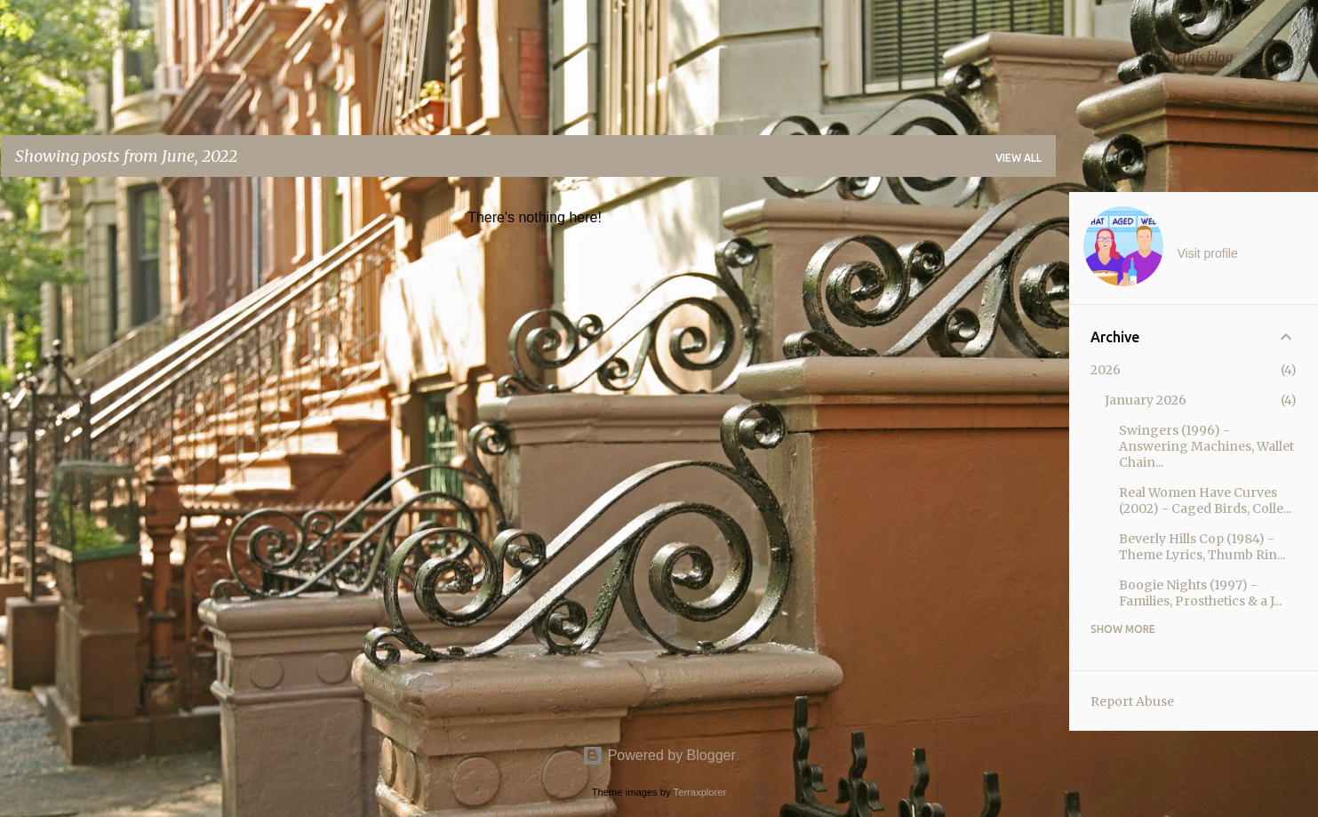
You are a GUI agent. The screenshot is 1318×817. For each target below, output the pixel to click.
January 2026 (1145, 400)
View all (1018, 158)
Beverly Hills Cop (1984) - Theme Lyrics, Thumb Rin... (1202, 547)
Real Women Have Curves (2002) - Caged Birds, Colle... (1205, 501)
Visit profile (1208, 253)
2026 (1105, 370)
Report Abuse (1132, 701)
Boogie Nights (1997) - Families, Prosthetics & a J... (1200, 593)
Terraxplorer (700, 792)
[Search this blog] (1224, 57)
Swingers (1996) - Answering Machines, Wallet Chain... (1206, 446)
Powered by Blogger (659, 755)
